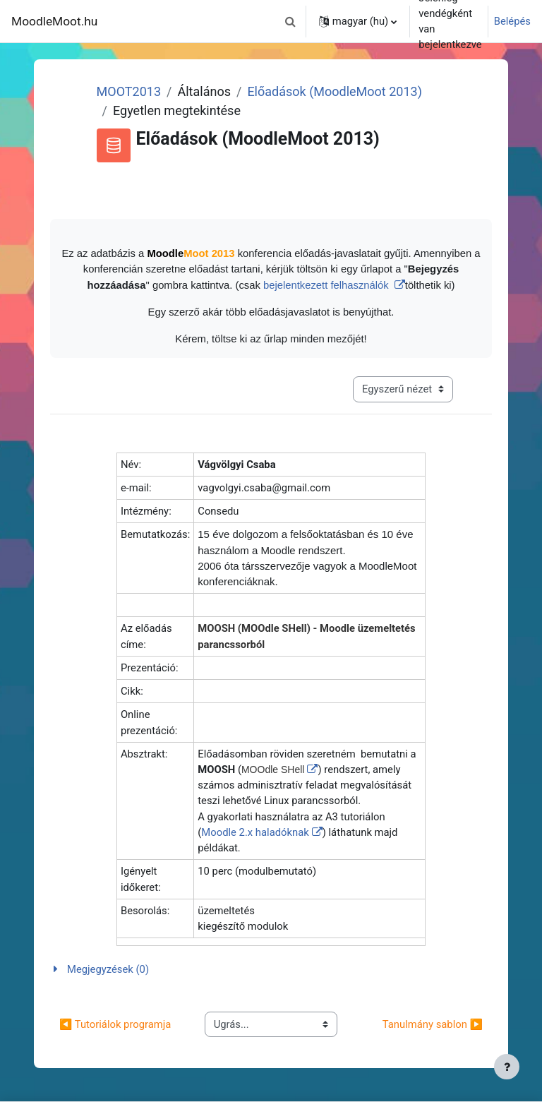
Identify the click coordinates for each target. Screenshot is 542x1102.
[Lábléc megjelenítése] (506, 1066)
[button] (291, 21)
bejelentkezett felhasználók (327, 285)
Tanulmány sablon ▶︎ (433, 1024)
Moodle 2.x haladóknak (254, 832)
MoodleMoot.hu (54, 21)
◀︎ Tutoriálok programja (115, 1024)
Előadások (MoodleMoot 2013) (334, 91)
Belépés (512, 21)
